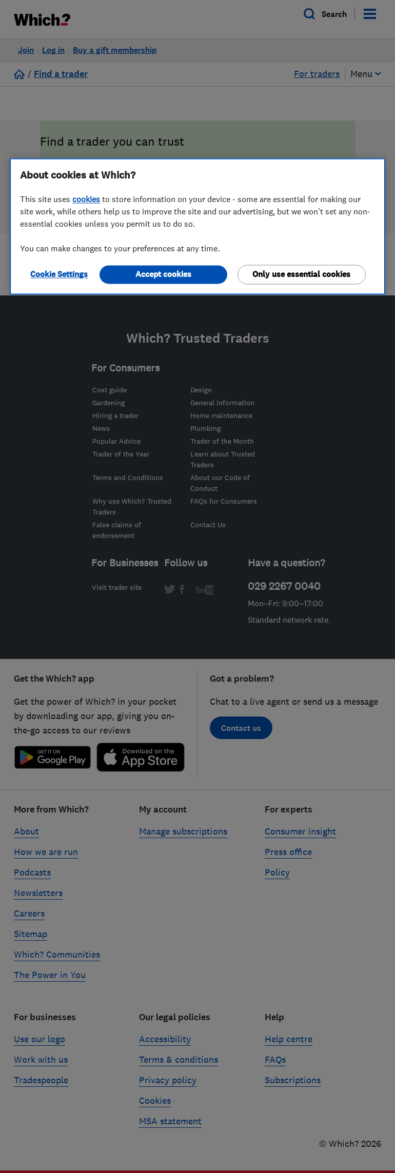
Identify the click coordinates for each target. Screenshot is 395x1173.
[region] (197, 226)
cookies (86, 199)
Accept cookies (163, 274)
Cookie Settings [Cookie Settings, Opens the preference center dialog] (59, 274)
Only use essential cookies (301, 274)
